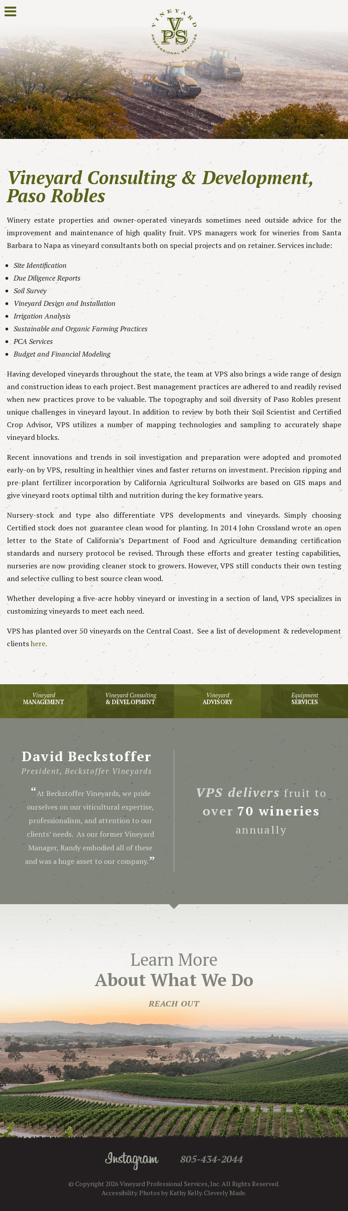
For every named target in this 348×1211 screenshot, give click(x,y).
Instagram (132, 1161)
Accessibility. (120, 1192)
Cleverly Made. (225, 1192)
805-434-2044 (211, 1159)
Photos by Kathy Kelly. (171, 1192)
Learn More (174, 978)
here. (38, 643)
